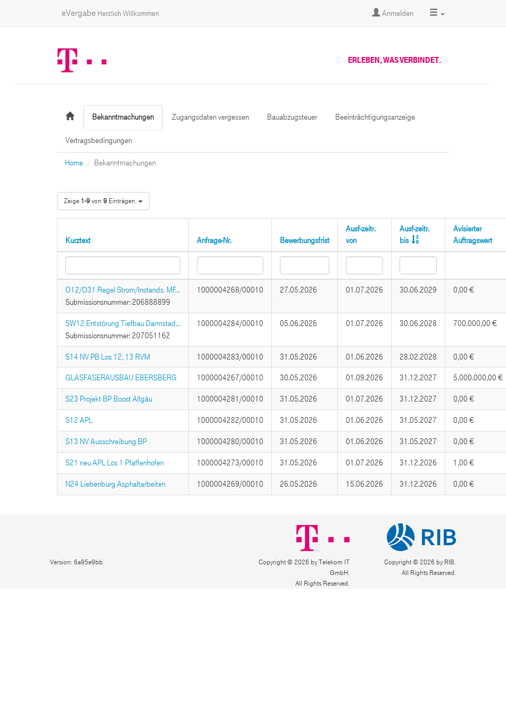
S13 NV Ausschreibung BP (106, 441)
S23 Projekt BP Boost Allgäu (108, 399)
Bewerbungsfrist (304, 240)
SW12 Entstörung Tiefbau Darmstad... (122, 323)
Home (74, 163)
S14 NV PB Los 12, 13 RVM (107, 357)
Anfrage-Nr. (214, 240)
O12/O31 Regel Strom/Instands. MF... (122, 290)
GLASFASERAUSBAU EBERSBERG (121, 377)
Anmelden (392, 13)
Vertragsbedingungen (98, 140)
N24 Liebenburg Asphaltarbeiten (115, 484)
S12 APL (79, 420)
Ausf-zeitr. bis (414, 235)
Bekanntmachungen (123, 117)
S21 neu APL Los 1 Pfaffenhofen (114, 463)
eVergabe (110, 13)
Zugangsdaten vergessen (210, 117)
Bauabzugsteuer (292, 117)
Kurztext (77, 240)
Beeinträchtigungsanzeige (375, 117)
